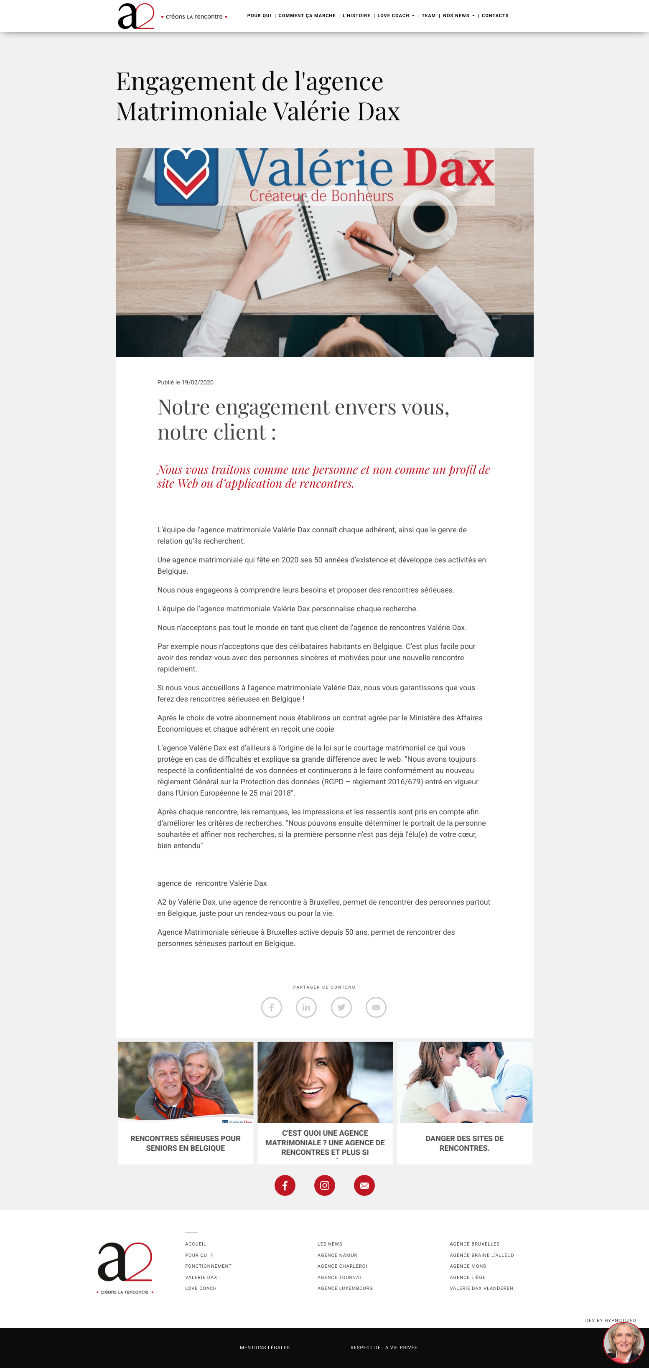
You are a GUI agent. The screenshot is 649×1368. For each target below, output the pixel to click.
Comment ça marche (307, 15)
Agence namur (337, 1255)
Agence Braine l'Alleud (482, 1255)
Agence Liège (468, 1277)
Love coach (201, 1288)
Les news (330, 1244)
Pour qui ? (199, 1255)
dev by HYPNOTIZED (610, 1320)
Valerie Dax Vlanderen (481, 1288)
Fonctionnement (208, 1266)
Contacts (495, 15)
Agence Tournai (339, 1277)
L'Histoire (356, 15)
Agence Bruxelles (474, 1244)
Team (429, 15)
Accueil (195, 1244)
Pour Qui (259, 15)
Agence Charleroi (342, 1266)
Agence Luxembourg (345, 1288)
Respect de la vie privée (384, 1347)
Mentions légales (265, 1347)
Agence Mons (468, 1266)
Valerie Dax (201, 1277)
